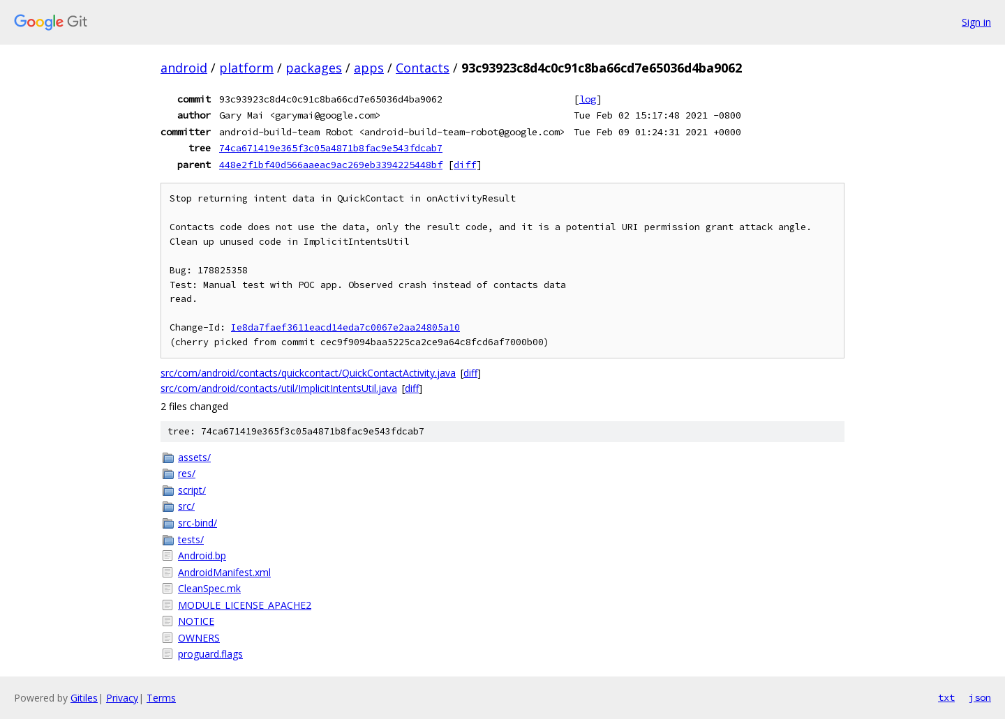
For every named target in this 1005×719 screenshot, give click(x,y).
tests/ (191, 539)
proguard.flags (210, 653)
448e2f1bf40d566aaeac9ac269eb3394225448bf (330, 164)
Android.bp (202, 555)
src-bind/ (197, 522)
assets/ (194, 457)
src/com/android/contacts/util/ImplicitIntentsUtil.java (279, 388)
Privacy (122, 697)
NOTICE (196, 621)
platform (246, 67)
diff (465, 164)
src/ (186, 506)
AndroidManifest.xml (224, 572)
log (587, 99)
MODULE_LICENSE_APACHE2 (244, 605)
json (980, 697)
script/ (192, 490)
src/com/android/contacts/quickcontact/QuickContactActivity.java (308, 372)
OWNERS (199, 637)
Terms (161, 697)
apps (369, 67)
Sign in (976, 22)
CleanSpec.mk (209, 588)
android (184, 67)
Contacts (422, 67)
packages (313, 67)
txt (946, 697)
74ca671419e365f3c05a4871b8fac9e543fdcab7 (330, 148)
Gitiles (84, 697)
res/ (186, 473)
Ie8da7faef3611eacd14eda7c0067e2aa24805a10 (345, 327)
